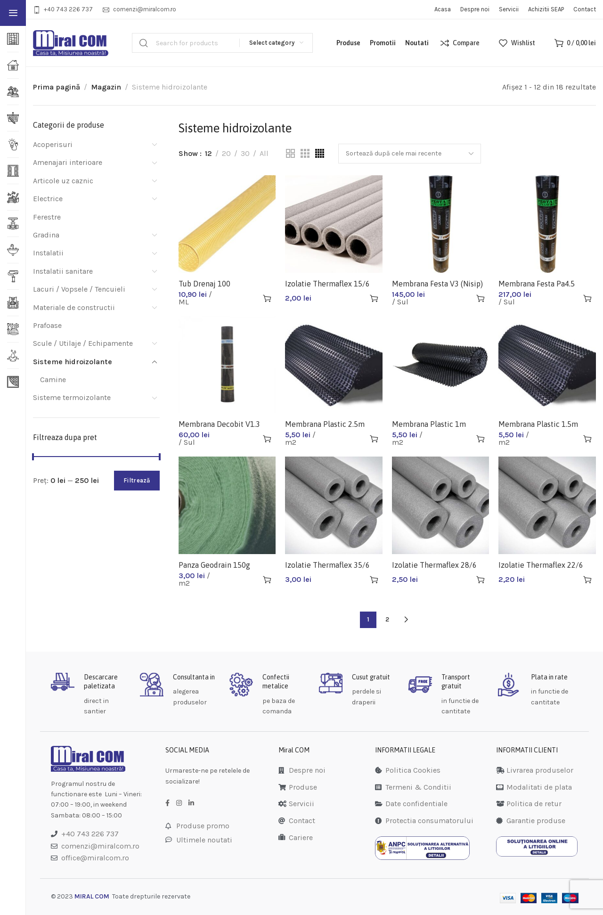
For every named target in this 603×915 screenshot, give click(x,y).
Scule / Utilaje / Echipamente (83, 343)
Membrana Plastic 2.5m (325, 424)
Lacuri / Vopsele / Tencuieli (79, 289)
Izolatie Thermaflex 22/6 (540, 565)
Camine (53, 379)
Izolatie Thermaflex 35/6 (327, 565)
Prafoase (47, 325)
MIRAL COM (91, 896)
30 (245, 153)
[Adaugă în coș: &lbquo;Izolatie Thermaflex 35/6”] (374, 579)
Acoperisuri (53, 144)
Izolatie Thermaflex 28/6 (434, 565)
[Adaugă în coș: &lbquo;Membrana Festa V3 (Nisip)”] (480, 298)
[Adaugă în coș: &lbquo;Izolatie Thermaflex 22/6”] (587, 579)
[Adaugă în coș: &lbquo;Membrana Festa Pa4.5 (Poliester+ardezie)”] (587, 298)
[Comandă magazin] (409, 153)
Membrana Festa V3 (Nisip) (437, 283)
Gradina (46, 234)
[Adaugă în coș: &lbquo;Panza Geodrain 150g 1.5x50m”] (267, 579)
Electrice (48, 198)
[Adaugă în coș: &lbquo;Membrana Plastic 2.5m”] (374, 438)
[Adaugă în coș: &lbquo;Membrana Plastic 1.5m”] (587, 438)
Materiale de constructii (74, 307)
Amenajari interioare (67, 162)
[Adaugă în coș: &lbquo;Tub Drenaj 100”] (267, 298)
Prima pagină (56, 86)
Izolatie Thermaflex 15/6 (327, 283)
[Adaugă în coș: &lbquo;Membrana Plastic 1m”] (480, 438)
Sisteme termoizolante (72, 397)
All (264, 153)
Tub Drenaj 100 (204, 283)
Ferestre (47, 216)
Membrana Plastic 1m (429, 424)
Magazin (106, 86)
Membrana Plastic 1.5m (538, 424)
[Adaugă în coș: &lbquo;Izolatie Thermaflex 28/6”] (480, 579)
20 (226, 153)
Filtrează (136, 480)
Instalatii (48, 252)
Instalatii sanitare (63, 271)
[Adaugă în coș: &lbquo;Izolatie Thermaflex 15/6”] (374, 298)
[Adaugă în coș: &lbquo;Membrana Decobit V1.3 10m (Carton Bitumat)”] (267, 438)
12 (208, 153)
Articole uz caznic (63, 180)
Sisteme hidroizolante (72, 361)
